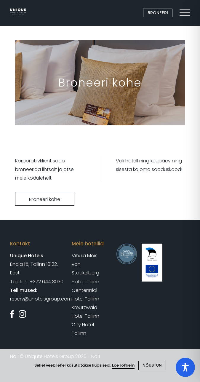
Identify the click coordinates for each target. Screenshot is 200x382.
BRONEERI (158, 13)
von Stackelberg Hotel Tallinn (85, 273)
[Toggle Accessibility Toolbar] (185, 367)
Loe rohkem (123, 365)
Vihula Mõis (84, 255)
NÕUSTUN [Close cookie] (152, 365)
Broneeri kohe (44, 199)
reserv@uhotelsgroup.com (41, 298)
